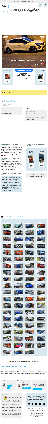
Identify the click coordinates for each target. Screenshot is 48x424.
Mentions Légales (41, 416)
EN (45, 5)
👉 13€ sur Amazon (9, 387)
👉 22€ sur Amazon (26, 387)
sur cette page (33, 119)
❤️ (42, 64)
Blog (40, 4)
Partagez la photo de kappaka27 (24, 70)
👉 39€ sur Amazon (37, 389)
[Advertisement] (24, 23)
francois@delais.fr (11, 414)
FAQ (40, 5)
